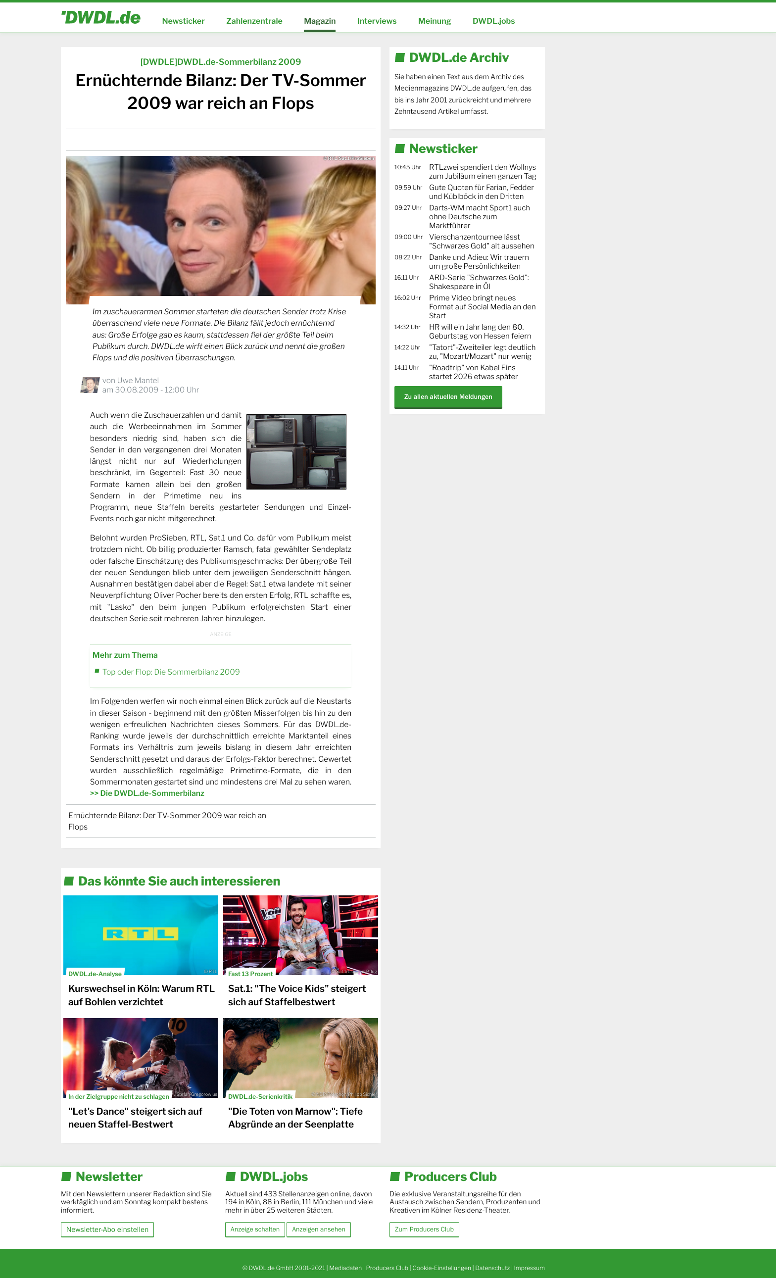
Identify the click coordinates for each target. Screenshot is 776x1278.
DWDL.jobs (494, 21)
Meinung (434, 21)
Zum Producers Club (424, 1229)
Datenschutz (492, 1268)
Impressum (529, 1268)
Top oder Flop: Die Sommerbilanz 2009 (171, 672)
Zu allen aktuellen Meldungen (448, 397)
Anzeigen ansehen (318, 1229)
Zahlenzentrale (254, 21)
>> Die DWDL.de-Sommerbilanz (147, 793)
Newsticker (183, 21)
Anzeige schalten (255, 1229)
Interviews (377, 21)
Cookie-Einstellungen (441, 1268)
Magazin (320, 21)
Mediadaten (345, 1268)
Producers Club (387, 1268)
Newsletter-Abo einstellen (107, 1229)
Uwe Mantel (138, 380)
